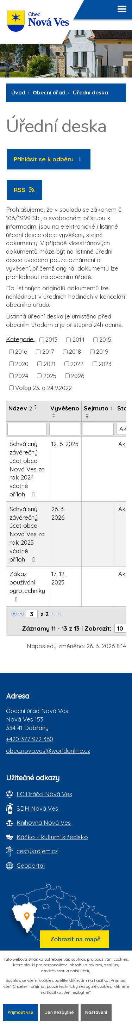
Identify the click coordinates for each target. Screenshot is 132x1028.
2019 (102, 351)
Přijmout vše (20, 1012)
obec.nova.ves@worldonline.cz (48, 750)
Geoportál (31, 865)
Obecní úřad (49, 92)
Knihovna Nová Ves (44, 822)
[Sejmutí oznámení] (98, 429)
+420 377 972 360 (29, 739)
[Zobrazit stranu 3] (32, 614)
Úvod (18, 92)
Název (20, 408)
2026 (77, 375)
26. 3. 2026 (58, 513)
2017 (48, 351)
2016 (21, 351)
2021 (50, 363)
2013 (51, 339)
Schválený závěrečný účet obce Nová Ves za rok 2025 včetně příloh (27, 534)
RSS (25, 189)
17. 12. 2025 (58, 578)
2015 (105, 339)
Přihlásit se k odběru (49, 159)
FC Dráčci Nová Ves (44, 794)
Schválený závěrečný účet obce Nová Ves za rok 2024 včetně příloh (27, 469)
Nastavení (96, 1012)
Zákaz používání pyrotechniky (27, 586)
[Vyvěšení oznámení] (64, 429)
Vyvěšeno (64, 408)
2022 (76, 363)
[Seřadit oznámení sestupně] (36, 408)
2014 (78, 339)
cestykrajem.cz (37, 851)
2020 (22, 363)
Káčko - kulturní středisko (52, 837)
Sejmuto (98, 408)
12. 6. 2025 (64, 443)
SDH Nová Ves (37, 808)
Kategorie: (20, 338)
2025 (49, 375)
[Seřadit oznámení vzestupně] (36, 405)
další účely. (80, 970)
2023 (105, 363)
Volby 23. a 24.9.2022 (43, 387)
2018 (75, 351)
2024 (21, 375)
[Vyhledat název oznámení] (27, 429)
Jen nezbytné (59, 1012)
